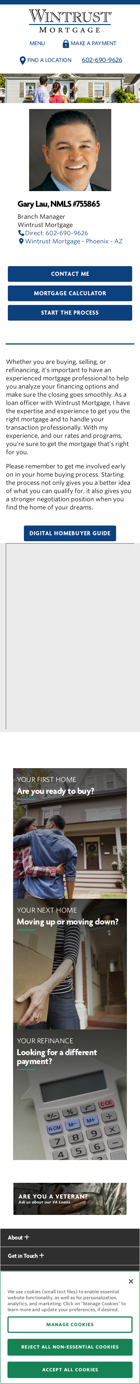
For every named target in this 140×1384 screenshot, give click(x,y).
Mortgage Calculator (70, 293)
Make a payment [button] (93, 43)
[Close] (131, 1281)
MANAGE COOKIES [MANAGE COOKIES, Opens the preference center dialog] (70, 1324)
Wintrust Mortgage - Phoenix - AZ (70, 241)
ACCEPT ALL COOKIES (70, 1369)
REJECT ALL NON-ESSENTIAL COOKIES (70, 1347)
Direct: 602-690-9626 (53, 233)
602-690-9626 (102, 59)
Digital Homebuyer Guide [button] (70, 533)
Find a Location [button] (49, 60)
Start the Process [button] (70, 312)
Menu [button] (37, 43)
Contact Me (70, 274)
